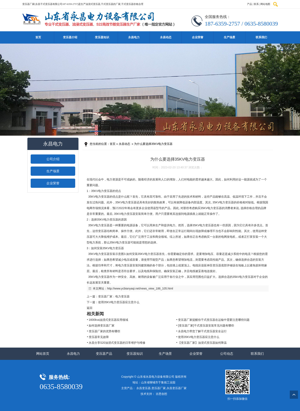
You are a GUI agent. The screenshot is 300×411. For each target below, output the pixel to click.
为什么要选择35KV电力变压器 (153, 143)
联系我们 (261, 37)
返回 (89, 308)
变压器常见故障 (99, 337)
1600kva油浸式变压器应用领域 (108, 319)
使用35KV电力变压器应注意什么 (118, 302)
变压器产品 (104, 353)
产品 (249, 4)
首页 (38, 37)
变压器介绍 (70, 37)
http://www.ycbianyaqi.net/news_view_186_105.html (140, 288)
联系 (256, 4)
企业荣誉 (197, 37)
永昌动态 (165, 37)
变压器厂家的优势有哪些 (104, 331)
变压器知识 (102, 37)
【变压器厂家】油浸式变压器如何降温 (202, 342)
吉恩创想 (161, 393)
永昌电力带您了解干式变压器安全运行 (202, 331)
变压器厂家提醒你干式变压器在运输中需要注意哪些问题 (214, 319)
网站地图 (265, 4)
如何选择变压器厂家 (101, 325)
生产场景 (229, 37)
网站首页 (42, 353)
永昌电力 (134, 37)
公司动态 (226, 353)
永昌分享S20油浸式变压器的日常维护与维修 (117, 342)
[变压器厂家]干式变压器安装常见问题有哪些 (206, 325)
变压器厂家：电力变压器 (114, 296)
